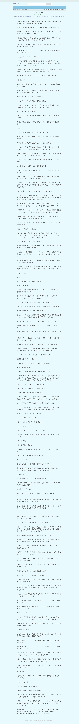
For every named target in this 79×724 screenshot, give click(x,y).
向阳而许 (29, 16)
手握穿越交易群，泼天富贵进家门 (57, 16)
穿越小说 (18, 9)
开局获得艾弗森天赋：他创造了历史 (37, 16)
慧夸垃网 (16, 4)
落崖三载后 (21, 9)
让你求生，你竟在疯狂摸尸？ (47, 16)
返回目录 (39, 14)
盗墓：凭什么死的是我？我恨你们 (23, 16)
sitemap (39, 719)
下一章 (43, 14)
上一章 (35, 14)
